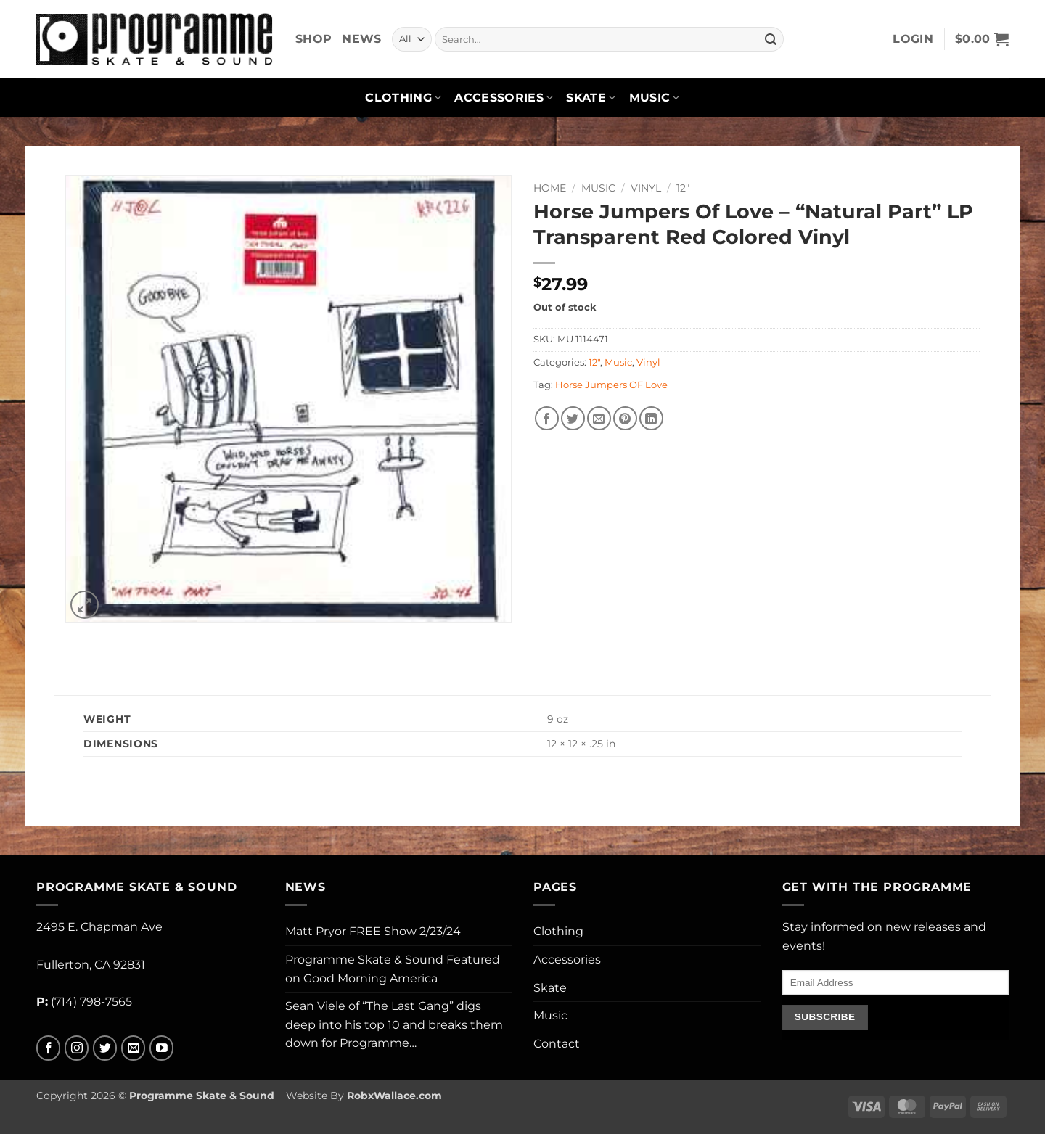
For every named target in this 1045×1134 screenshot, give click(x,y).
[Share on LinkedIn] (651, 418)
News (361, 39)
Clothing (403, 98)
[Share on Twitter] (573, 418)
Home (549, 188)
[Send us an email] (133, 1048)
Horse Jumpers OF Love (611, 384)
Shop (313, 39)
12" (682, 188)
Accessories (503, 98)
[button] (913, 39)
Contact (556, 1044)
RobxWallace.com (394, 1095)
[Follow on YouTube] (161, 1048)
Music (654, 98)
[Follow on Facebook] (48, 1048)
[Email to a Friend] (599, 418)
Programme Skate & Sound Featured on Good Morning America (392, 969)
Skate (590, 98)
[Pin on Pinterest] (625, 418)
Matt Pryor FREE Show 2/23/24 (373, 931)
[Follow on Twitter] (105, 1048)
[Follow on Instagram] (77, 1048)
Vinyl (646, 188)
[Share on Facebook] (547, 418)
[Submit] (770, 39)
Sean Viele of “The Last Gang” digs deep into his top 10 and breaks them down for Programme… (394, 1024)
